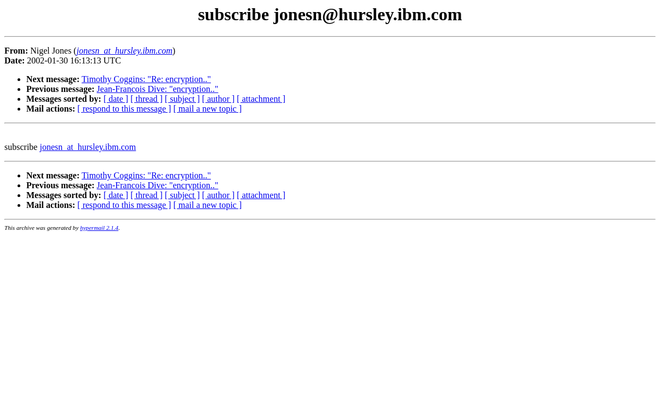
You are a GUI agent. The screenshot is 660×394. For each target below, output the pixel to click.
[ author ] (218, 98)
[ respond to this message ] (124, 108)
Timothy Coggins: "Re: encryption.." (146, 79)
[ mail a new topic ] (207, 108)
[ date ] (116, 98)
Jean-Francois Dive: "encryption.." (158, 89)
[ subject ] (182, 98)
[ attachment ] (261, 98)
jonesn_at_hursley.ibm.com (87, 147)
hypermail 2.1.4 (99, 227)
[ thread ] (146, 98)
